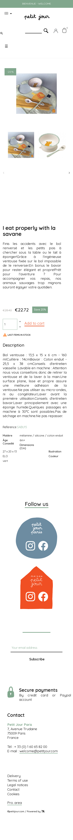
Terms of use (17, 780)
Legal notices (17, 785)
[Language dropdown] (9, 13)
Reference (9, 427)
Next (69, 173)
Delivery (14, 776)
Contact (13, 789)
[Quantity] (10, 324)
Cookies (13, 794)
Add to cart (34, 323)
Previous (3, 173)
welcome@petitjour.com (38, 751)
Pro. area (14, 802)
